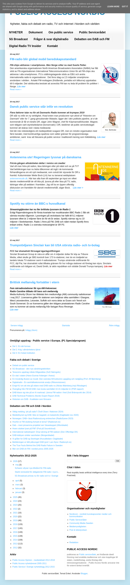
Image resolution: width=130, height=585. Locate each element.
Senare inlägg (17, 325)
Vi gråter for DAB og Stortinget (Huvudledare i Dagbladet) (37, 439)
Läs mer (14, 228)
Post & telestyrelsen (78, 530)
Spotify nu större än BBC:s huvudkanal (37, 203)
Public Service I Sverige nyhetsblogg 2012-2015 (33, 567)
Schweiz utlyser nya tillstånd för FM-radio (33, 468)
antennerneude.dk (19, 178)
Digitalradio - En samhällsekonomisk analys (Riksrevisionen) (38, 382)
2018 (15, 524)
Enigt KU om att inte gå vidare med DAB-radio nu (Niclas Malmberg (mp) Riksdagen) (49, 386)
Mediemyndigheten (77, 526)
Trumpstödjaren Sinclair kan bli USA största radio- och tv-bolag (55, 245)
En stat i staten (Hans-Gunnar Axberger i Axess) (33, 376)
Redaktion (73, 542)
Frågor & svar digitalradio (51, 39)
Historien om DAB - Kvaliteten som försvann (31, 399)
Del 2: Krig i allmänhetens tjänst (26, 350)
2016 (15, 532)
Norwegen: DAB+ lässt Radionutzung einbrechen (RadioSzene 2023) (42, 418)
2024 (15, 501)
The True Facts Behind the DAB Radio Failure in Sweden (37, 445)
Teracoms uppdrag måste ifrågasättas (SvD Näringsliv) (36, 372)
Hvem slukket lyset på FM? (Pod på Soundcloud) (33, 429)
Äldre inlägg (114, 325)
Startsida (66, 325)
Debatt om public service (23, 365)
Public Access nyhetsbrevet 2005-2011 (29, 563)
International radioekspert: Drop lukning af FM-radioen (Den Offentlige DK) (45, 432)
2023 (15, 505)
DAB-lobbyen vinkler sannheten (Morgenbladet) (33, 435)
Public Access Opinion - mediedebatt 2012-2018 (33, 560)
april (17, 481)
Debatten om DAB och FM (91, 39)
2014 (15, 540)
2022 (15, 509)
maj (17, 465)
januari (18, 492)
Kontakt (52, 46)
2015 (15, 536)
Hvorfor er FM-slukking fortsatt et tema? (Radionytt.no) (36, 422)
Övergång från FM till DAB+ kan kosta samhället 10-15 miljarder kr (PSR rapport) (48, 389)
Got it (125, 6)
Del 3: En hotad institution (23, 353)
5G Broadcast (18, 39)
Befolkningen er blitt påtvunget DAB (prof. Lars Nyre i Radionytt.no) (41, 442)
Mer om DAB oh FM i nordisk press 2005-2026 (32, 449)
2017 (15, 528)
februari (19, 488)
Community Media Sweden (81, 523)
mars (17, 485)
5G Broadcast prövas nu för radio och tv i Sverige (36, 476)
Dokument (36, 32)
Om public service (61, 32)
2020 (15, 517)
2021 (15, 513)
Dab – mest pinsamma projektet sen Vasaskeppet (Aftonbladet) (40, 425)
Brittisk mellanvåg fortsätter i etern (34, 282)
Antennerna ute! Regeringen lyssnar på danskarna (45, 157)
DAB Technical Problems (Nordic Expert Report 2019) (36, 396)
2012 (15, 548)
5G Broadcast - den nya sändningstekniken (31, 369)
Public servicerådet (87, 554)
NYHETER (16, 32)
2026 (15, 461)
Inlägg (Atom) (31, 330)
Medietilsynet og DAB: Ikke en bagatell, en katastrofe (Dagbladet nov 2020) (45, 415)
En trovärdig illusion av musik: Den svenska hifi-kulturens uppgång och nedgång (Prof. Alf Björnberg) (56, 379)
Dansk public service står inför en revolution (41, 106)
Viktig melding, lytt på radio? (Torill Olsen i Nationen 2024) (37, 412)
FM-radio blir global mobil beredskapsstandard (43, 59)
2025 (15, 497)
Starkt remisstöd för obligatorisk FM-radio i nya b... (37, 472)
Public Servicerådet (92, 32)
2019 (15, 520)
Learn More (113, 6)
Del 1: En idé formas (21, 346)
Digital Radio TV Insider (25, 46)
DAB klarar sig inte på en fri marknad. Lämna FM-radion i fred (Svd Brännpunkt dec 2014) (51, 392)
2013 (15, 544)
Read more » (15, 89)
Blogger (84, 573)
